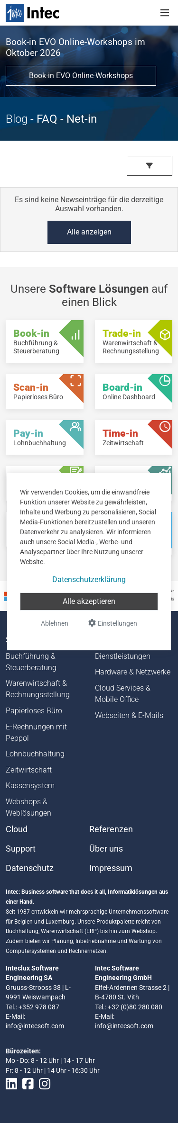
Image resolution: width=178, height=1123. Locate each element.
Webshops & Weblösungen (28, 807)
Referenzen (111, 829)
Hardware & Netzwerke (132, 671)
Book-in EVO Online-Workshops (81, 75)
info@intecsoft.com (35, 1026)
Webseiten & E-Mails (129, 715)
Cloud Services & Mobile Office (122, 693)
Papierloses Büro (34, 710)
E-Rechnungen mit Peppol (36, 732)
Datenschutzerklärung (89, 579)
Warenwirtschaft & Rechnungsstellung (38, 689)
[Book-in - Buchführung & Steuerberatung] (45, 341)
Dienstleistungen (122, 656)
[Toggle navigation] (164, 12)
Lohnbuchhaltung (35, 753)
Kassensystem (30, 785)
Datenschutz (30, 868)
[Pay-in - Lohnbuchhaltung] (45, 437)
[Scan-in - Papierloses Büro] (45, 391)
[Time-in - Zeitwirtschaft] (134, 437)
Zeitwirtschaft (29, 769)
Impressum (110, 868)
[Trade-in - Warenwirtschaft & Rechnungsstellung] (134, 341)
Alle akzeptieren (89, 601)
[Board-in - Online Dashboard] (134, 391)
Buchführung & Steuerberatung (31, 662)
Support (21, 848)
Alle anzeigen (89, 231)
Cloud (17, 829)
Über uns (106, 848)
